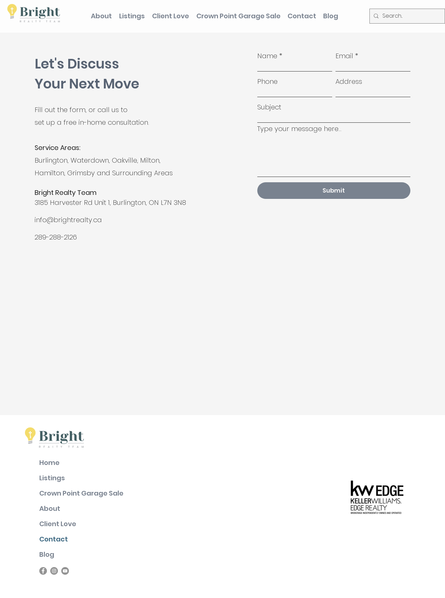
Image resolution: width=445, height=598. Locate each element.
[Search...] (406, 16)
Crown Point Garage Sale (81, 493)
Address (348, 81)
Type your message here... (299, 128)
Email (344, 56)
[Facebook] (43, 571)
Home (49, 462)
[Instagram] (54, 571)
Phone (267, 81)
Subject (269, 107)
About (49, 508)
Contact (53, 539)
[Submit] (333, 190)
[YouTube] (65, 571)
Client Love (57, 523)
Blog (46, 554)
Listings (52, 478)
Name (267, 56)
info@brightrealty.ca (68, 219)
